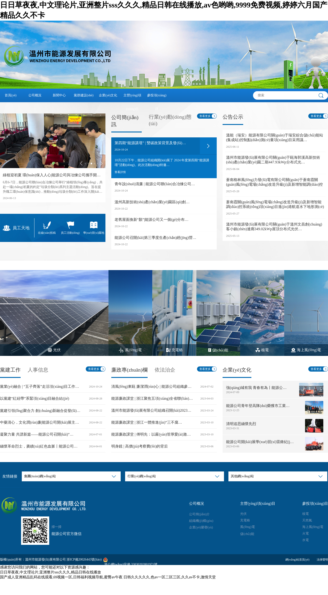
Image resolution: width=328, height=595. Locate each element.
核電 (305, 514)
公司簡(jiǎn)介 (199, 514)
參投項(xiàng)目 (156, 98)
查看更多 (205, 116)
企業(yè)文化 (108, 95)
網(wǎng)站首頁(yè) (297, 559)
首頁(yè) (11, 95)
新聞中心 (59, 95)
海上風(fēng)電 (312, 527)
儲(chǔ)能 (247, 534)
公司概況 (34, 95)
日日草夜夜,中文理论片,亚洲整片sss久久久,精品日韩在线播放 (50, 572)
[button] (81, 163)
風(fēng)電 (247, 527)
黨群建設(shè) (83, 95)
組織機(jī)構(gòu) (201, 521)
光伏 (243, 514)
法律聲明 (322, 559)
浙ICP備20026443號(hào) (84, 559)
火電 (305, 533)
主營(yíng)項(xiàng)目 (132, 98)
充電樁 (245, 520)
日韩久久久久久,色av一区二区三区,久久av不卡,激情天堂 (169, 577)
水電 (305, 540)
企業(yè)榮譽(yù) (201, 527)
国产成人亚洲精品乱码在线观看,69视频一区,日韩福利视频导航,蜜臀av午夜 (61, 577)
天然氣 (307, 520)
